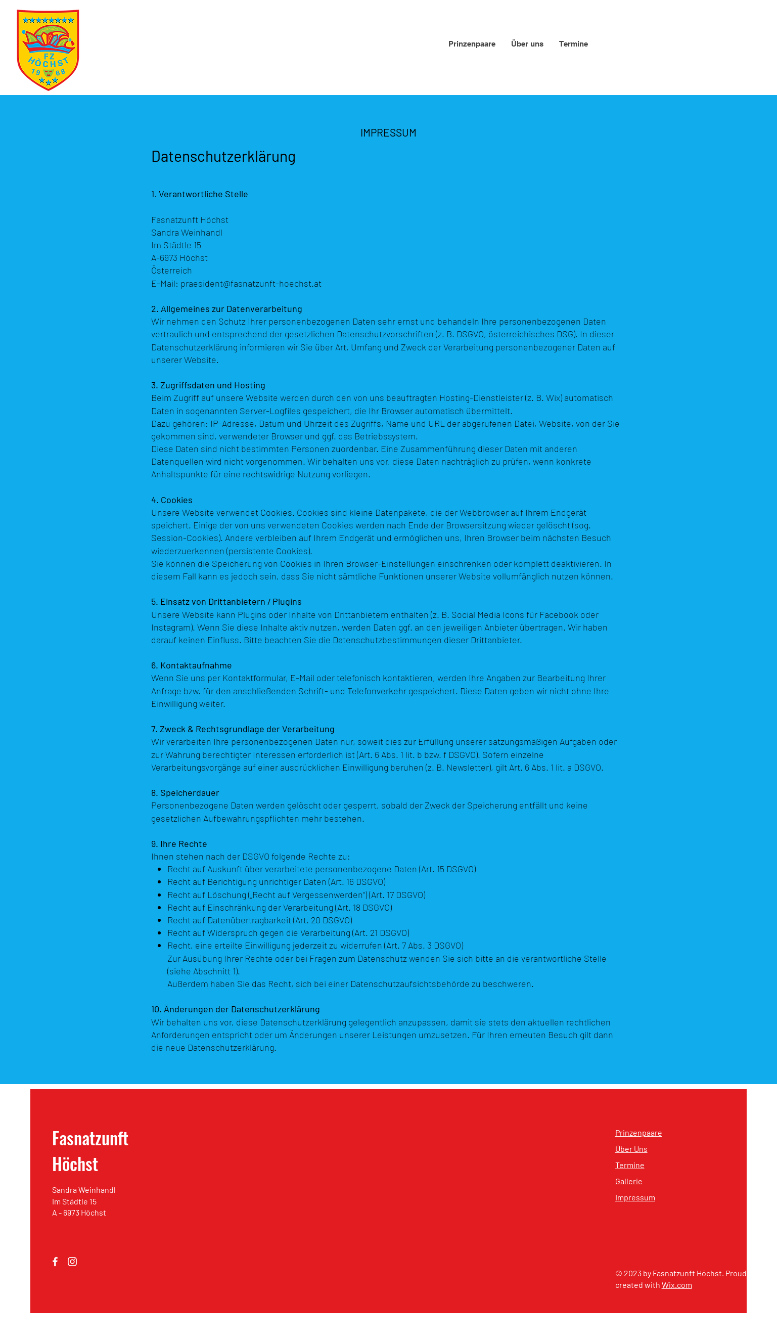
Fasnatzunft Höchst (90, 1150)
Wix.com (677, 1284)
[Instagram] (72, 1262)
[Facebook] (55, 1262)
